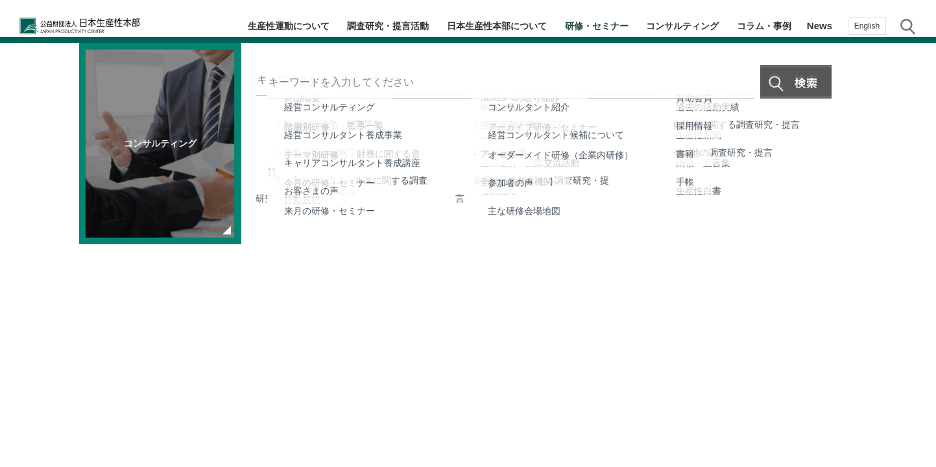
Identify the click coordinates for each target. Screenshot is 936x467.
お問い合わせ (910, 346)
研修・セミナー (598, 25)
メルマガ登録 (910, 243)
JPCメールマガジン (386, 386)
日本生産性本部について (497, 25)
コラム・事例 (765, 25)
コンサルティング (684, 25)
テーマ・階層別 (910, 140)
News (819, 25)
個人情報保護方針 (481, 386)
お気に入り (910, 296)
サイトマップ (563, 386)
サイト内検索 (908, 26)
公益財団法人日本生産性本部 (102, 26)
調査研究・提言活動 (387, 25)
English (867, 25)
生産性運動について (286, 25)
